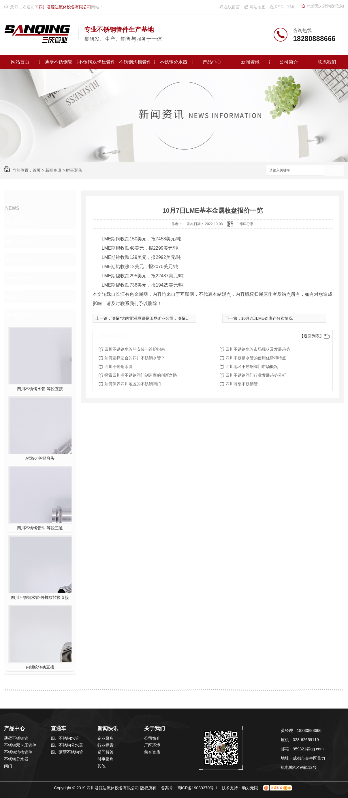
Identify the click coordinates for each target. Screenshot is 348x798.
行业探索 (23, 241)
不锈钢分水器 (173, 61)
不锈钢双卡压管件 (96, 61)
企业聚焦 (23, 222)
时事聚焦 (74, 170)
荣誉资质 (152, 752)
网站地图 (255, 7)
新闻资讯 (250, 61)
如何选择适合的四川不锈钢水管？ (134, 358)
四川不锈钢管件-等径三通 (40, 528)
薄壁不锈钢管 (58, 61)
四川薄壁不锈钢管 (241, 384)
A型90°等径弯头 (39, 458)
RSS (276, 7)
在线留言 (229, 7)
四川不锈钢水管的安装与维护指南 (134, 349)
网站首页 (20, 61)
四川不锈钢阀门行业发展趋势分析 (255, 375)
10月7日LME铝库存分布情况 (267, 318)
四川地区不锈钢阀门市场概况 (251, 366)
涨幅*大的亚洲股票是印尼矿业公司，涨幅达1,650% (158, 318)
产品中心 (212, 61)
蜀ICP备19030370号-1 (197, 788)
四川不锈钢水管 (118, 366)
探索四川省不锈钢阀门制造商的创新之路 (140, 375)
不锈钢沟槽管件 (135, 61)
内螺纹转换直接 (40, 667)
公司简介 (288, 61)
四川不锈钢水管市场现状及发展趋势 (257, 349)
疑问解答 (23, 259)
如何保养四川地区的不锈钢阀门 (132, 384)
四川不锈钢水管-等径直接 (40, 388)
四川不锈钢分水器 (67, 745)
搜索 (334, 170)
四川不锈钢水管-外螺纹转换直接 (40, 597)
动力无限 (250, 788)
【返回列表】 (312, 336)
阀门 (8, 766)
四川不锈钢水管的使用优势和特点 (255, 358)
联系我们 (327, 61)
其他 (18, 296)
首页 (37, 170)
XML (291, 7)
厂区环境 (152, 745)
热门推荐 (23, 315)
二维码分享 (244, 224)
